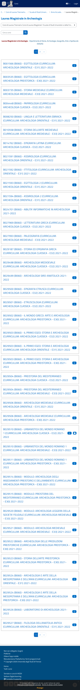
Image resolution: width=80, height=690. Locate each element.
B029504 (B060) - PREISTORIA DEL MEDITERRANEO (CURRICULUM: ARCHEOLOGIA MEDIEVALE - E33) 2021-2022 (37, 391)
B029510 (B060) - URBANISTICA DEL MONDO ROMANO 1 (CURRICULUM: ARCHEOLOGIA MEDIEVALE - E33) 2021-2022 (37, 448)
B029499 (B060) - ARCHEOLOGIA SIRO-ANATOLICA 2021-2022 (35, 277)
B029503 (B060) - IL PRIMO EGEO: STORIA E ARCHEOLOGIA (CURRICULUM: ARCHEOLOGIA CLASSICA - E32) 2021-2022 (36, 334)
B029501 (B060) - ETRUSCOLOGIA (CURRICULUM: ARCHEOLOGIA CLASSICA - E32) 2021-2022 (30, 304)
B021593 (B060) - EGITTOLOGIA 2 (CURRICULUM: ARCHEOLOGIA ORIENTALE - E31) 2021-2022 (30, 185)
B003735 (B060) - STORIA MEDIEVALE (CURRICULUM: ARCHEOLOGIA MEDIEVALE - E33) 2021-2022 (33, 92)
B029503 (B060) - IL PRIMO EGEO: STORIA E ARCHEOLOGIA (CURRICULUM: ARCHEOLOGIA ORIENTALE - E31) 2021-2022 (36, 348)
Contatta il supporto (12, 679)
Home (6, 666)
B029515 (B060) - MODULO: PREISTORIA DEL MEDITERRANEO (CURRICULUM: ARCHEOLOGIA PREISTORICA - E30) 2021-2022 (36, 497)
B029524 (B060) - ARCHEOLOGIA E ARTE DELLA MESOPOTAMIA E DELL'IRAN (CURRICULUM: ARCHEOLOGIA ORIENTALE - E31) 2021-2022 (35, 579)
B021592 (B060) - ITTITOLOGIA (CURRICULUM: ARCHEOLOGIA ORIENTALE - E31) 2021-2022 (37, 171)
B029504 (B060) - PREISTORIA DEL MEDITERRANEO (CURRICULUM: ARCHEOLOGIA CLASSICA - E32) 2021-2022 (35, 378)
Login (76, 3)
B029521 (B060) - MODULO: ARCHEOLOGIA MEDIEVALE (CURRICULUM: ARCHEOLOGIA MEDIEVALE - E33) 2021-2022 (37, 530)
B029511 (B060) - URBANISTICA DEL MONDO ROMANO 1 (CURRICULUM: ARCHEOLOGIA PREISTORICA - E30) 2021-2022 (35, 463)
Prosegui (40, 687)
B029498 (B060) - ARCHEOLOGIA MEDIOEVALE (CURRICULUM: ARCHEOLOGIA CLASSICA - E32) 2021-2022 (35, 264)
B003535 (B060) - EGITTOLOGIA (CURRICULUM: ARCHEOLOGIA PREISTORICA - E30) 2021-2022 (29, 79)
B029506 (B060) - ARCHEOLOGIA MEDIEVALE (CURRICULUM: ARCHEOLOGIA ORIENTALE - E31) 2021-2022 (37, 405)
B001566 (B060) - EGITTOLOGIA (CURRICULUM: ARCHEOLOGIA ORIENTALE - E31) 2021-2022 (29, 65)
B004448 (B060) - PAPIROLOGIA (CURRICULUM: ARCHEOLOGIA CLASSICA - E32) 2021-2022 (29, 105)
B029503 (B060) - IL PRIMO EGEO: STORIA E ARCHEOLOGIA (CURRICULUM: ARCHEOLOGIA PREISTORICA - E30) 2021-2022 (36, 363)
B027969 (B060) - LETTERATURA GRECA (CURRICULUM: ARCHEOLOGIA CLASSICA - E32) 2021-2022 (34, 224)
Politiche (7, 653)
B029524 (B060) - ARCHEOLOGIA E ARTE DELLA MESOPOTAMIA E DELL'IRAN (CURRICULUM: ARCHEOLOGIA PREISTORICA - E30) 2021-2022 (35, 596)
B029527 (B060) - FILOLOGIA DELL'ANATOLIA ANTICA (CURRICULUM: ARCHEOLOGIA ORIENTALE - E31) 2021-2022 (36, 625)
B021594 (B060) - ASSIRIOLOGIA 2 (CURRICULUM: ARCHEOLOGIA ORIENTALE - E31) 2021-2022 (30, 198)
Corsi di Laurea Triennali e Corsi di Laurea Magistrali (16, 12)
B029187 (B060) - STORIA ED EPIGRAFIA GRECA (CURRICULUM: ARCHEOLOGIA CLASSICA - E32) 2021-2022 (35, 251)
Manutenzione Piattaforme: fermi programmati (22, 659)
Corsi (16, 3)
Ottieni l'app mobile (11, 656)
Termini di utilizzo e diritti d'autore (52, 685)
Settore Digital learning (12, 676)
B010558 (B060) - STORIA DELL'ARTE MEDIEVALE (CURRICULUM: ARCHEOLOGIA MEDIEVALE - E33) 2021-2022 (37, 132)
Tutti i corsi (8, 668)
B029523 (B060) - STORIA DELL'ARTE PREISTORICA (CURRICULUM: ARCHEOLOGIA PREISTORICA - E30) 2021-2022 (34, 562)
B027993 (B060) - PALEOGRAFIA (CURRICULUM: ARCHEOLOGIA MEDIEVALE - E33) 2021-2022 (29, 238)
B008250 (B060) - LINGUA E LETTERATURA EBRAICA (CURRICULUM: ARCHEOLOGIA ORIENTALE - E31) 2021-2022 (36, 118)
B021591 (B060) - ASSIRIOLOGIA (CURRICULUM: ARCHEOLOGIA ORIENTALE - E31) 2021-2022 (29, 158)
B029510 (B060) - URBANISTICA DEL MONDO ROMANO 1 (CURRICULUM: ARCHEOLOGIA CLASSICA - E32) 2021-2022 (34, 433)
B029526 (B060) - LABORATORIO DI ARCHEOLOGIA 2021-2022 (35, 611)
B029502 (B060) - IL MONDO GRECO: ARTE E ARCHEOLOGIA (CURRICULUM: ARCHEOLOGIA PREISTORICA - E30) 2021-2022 (36, 319)
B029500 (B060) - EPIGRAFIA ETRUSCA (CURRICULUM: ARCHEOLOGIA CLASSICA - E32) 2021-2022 (33, 291)
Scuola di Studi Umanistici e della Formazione (39, 12)
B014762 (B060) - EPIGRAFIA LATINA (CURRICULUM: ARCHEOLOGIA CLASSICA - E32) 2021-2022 (32, 145)
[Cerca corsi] (12, 32)
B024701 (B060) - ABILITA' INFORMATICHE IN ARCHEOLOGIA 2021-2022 (36, 211)
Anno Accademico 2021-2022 (57, 12)
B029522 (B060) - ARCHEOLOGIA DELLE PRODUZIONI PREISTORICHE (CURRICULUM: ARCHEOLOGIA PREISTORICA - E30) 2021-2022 (36, 545)
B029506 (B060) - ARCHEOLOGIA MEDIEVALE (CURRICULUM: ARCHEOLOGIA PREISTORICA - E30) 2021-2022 (37, 418)
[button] (68, 3)
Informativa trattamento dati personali (29, 685)
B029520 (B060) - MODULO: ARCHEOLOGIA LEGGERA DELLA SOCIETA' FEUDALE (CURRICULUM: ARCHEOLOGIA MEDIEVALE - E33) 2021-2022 (37, 514)
